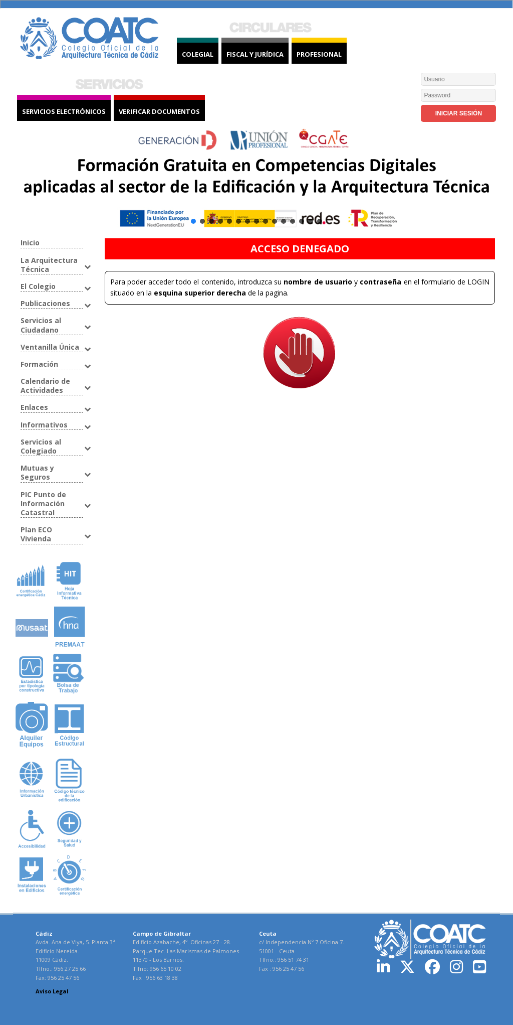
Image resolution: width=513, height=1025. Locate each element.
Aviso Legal (52, 991)
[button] (256, 181)
